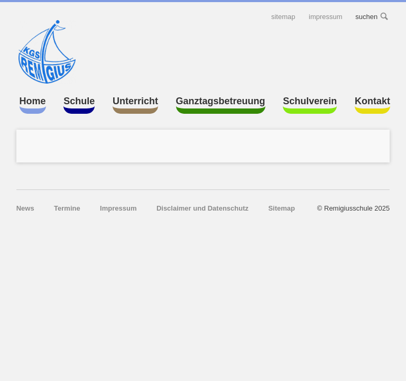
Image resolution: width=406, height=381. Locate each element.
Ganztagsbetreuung (220, 101)
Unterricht (135, 101)
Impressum (326, 17)
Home (33, 101)
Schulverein (310, 101)
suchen (385, 17)
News (25, 208)
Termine (67, 208)
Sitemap (283, 17)
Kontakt (372, 101)
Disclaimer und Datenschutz (202, 208)
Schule (79, 101)
